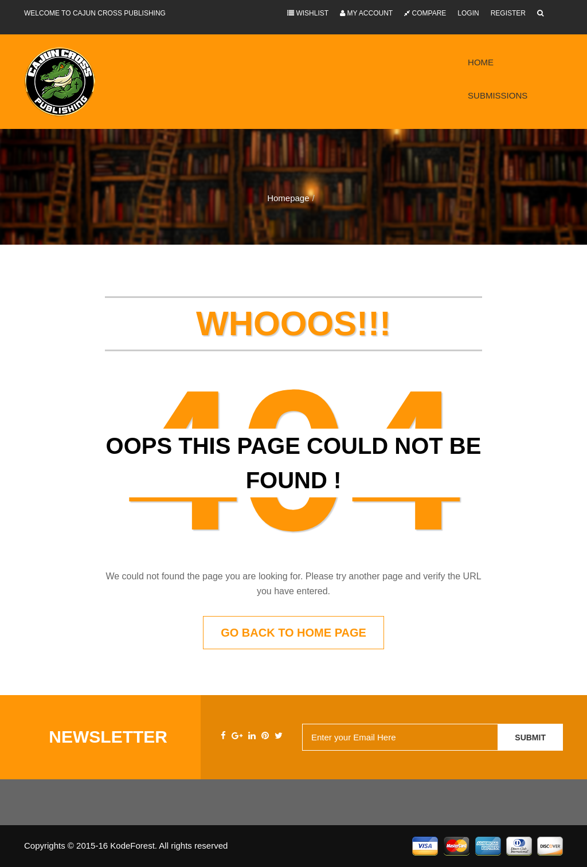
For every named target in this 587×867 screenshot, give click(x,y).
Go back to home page (293, 632)
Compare (425, 13)
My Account (366, 13)
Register (508, 13)
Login (468, 13)
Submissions (497, 95)
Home (481, 62)
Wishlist (307, 13)
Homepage (288, 198)
